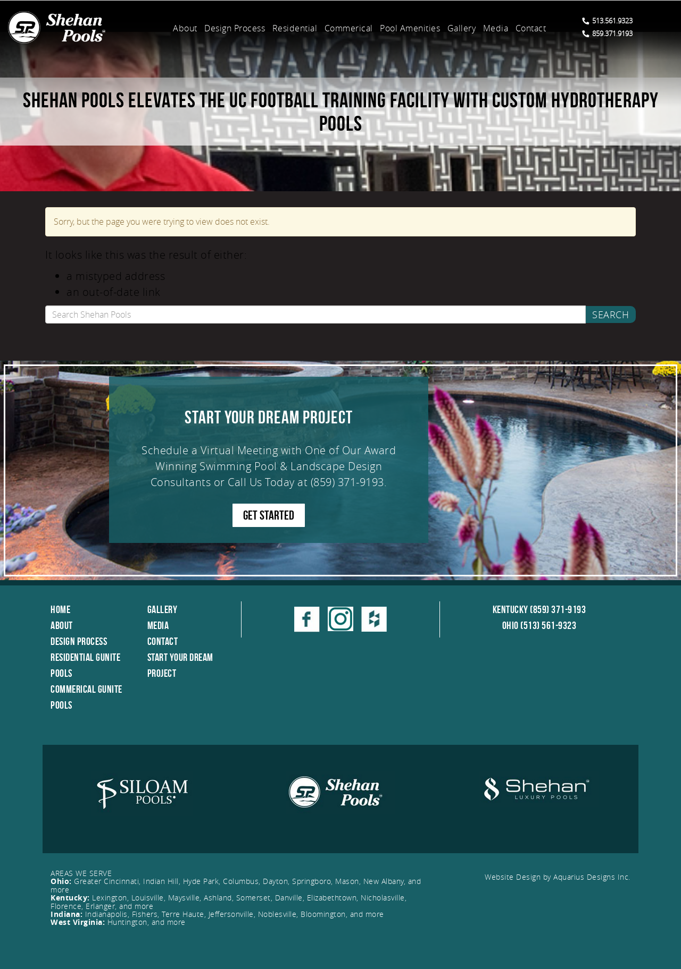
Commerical (349, 28)
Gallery (461, 28)
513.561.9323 (607, 21)
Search (610, 314)
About (185, 28)
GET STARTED (268, 515)
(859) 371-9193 (347, 482)
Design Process (234, 28)
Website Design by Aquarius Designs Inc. (557, 877)
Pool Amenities (410, 28)
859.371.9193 (607, 33)
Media (496, 28)
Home (60, 609)
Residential (295, 28)
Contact (531, 28)
